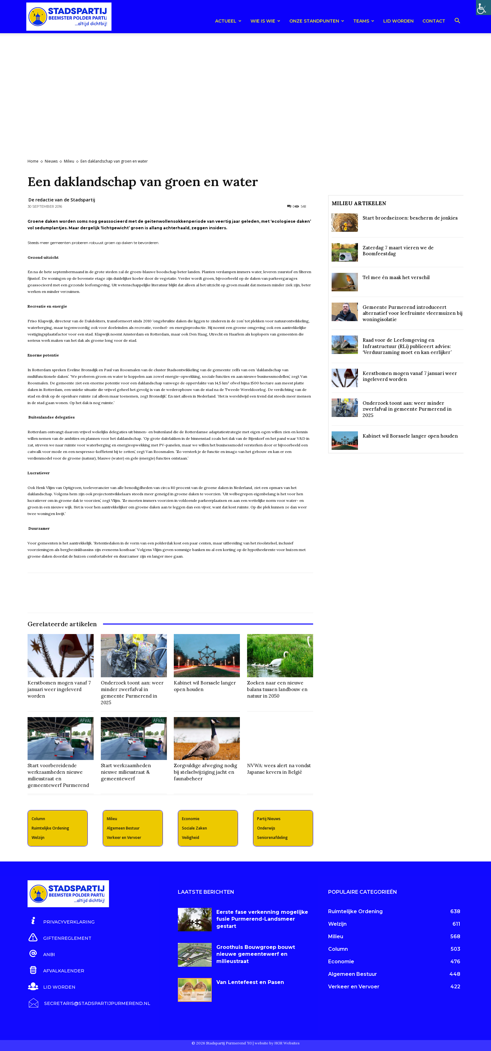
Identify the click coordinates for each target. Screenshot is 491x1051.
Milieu (69, 161)
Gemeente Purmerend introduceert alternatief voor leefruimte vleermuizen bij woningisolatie (413, 313)
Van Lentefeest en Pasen (250, 982)
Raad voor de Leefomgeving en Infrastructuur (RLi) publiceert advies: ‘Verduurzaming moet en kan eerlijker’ (407, 346)
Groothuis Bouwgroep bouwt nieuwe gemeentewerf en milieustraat (255, 954)
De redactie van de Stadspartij (61, 200)
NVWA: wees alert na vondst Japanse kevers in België (279, 768)
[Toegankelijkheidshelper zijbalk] (483, 7)
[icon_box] (61, 921)
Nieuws (51, 161)
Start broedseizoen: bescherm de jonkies (410, 218)
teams (363, 21)
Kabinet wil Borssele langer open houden (410, 436)
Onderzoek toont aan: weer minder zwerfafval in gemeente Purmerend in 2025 (132, 692)
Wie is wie (265, 21)
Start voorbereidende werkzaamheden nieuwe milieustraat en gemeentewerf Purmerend (58, 775)
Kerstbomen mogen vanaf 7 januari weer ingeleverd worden (59, 689)
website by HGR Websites (277, 1043)
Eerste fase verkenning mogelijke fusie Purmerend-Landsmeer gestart (262, 919)
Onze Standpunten (316, 21)
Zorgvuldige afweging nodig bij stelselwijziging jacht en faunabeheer (205, 772)
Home (33, 161)
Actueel (228, 21)
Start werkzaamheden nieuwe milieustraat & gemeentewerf (126, 772)
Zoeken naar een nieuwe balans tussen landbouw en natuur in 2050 (277, 689)
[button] (457, 21)
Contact (433, 21)
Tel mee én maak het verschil (396, 277)
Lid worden (398, 21)
